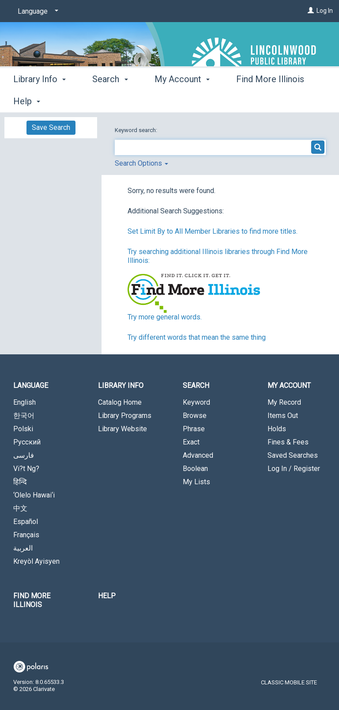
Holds (276, 429)
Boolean (195, 468)
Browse (195, 415)
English (24, 402)
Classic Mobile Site (289, 682)
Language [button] (30, 385)
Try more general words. (165, 317)
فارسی (23, 455)
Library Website (122, 429)
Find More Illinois (31, 600)
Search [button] (110, 100)
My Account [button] (182, 100)
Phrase (194, 429)
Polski (23, 429)
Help (107, 596)
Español (25, 521)
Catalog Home (120, 402)
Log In (324, 10)
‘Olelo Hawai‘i (34, 495)
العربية (23, 548)
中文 (20, 508)
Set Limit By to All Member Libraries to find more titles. (213, 231)
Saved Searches (292, 455)
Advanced (198, 455)
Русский (27, 442)
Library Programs (124, 415)
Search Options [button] (141, 163)
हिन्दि (20, 482)
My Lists (196, 482)
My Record (284, 402)
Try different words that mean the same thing (197, 337)
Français (26, 535)
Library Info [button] (39, 100)
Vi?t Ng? (26, 468)
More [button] (253, 101)
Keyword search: (136, 130)
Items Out (282, 415)
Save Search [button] (51, 127)
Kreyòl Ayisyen (36, 561)
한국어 (23, 415)
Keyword (196, 402)
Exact (191, 442)
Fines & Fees (288, 442)
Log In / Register (293, 468)
